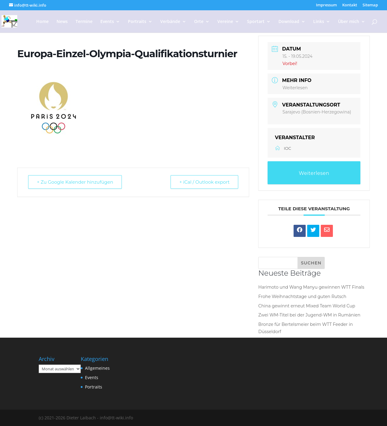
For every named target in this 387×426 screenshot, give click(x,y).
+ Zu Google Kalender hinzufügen (75, 182)
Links (318, 21)
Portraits (137, 21)
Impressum (326, 5)
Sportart (256, 21)
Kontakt (349, 5)
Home (42, 21)
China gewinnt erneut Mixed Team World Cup (306, 306)
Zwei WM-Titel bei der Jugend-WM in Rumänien (309, 315)
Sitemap (370, 5)
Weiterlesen (294, 87)
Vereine (225, 21)
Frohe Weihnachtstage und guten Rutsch (302, 296)
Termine (84, 21)
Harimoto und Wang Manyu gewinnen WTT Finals (311, 287)
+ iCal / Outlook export (204, 182)
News (62, 21)
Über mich (348, 21)
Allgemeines (97, 368)
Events (107, 21)
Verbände (170, 21)
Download (288, 21)
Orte (198, 21)
